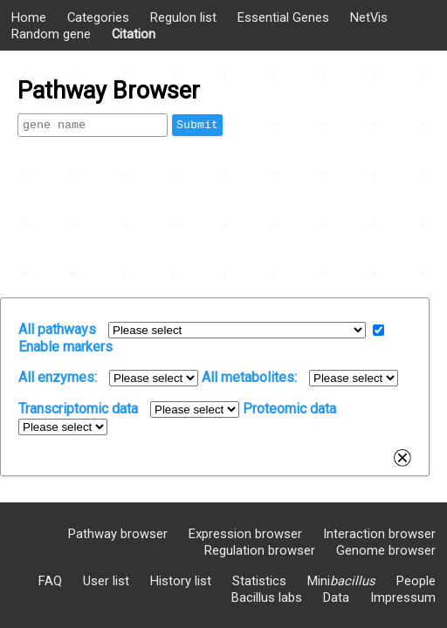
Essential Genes (283, 17)
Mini (341, 581)
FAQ (50, 581)
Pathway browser (118, 534)
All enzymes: (57, 377)
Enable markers (65, 346)
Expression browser (245, 534)
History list (180, 581)
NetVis (369, 17)
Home (28, 17)
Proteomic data (289, 408)
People (416, 581)
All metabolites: (249, 377)
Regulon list (183, 17)
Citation (133, 34)
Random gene (51, 34)
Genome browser (386, 550)
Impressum (403, 597)
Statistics (259, 581)
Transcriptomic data (78, 408)
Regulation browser (259, 550)
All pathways (57, 329)
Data (336, 597)
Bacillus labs (266, 597)
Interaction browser (379, 534)
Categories (98, 17)
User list (106, 581)
